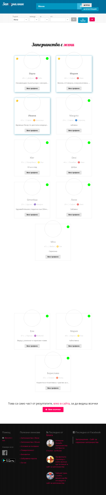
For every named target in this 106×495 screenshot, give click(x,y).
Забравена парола (28, 458)
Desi (74, 157)
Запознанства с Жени (29, 438)
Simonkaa (32, 199)
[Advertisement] (53, 32)
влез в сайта (61, 403)
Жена (16, 19)
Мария (74, 331)
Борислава (53, 373)
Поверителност (27, 450)
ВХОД (87, 5)
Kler (32, 157)
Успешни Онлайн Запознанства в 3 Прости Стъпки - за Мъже (56, 445)
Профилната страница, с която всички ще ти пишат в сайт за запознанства (57, 462)
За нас (23, 462)
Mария (74, 73)
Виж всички (53, 409)
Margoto (74, 115)
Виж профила (32, 88)
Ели (32, 331)
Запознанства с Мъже (30, 442)
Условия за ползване (29, 446)
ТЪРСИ (82, 20)
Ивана (32, 115)
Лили (74, 199)
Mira (53, 241)
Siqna (32, 73)
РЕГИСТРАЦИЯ (90, 9)
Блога (49, 435)
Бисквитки (25, 454)
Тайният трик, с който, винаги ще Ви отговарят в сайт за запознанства (56, 478)
